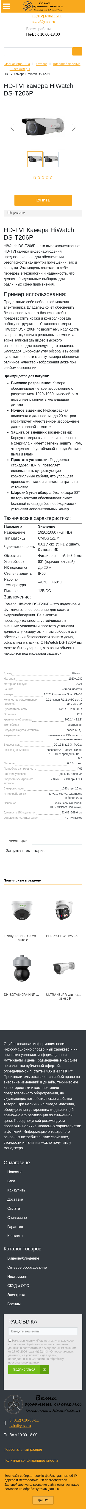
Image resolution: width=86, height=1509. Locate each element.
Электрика (16, 1295)
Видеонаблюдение (23, 1258)
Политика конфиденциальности (31, 1460)
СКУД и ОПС (18, 1286)
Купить (43, 200)
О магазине (17, 1218)
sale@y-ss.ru (43, 22)
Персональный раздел (23, 1449)
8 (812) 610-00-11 (47, 16)
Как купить (16, 1190)
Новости (14, 1172)
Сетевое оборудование (27, 1267)
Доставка (15, 1199)
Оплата (13, 1208)
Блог (11, 1181)
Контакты (15, 1236)
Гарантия (15, 1227)
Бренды (14, 1304)
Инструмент (17, 1277)
